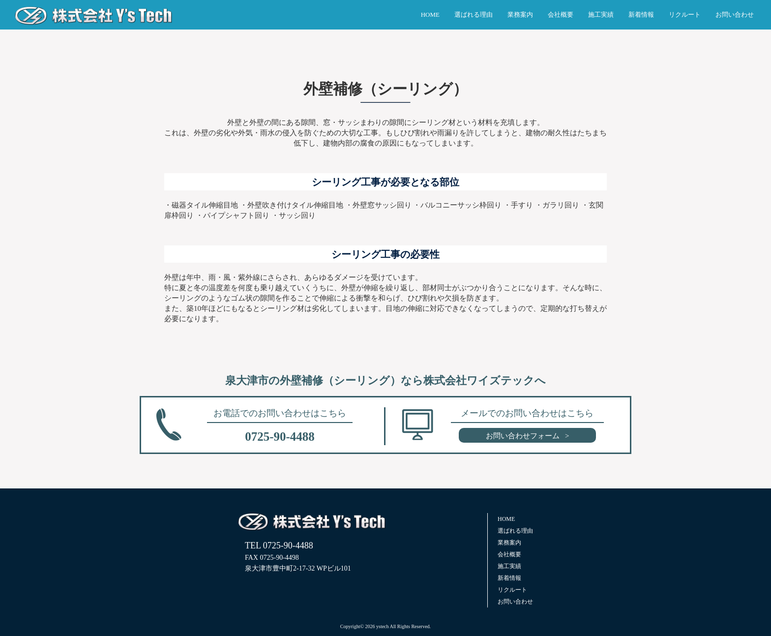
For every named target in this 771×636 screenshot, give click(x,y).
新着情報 (641, 14)
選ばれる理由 (473, 14)
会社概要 (560, 14)
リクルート (685, 14)
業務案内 (520, 14)
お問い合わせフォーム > (527, 436)
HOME (430, 14)
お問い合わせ (734, 14)
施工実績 (601, 14)
